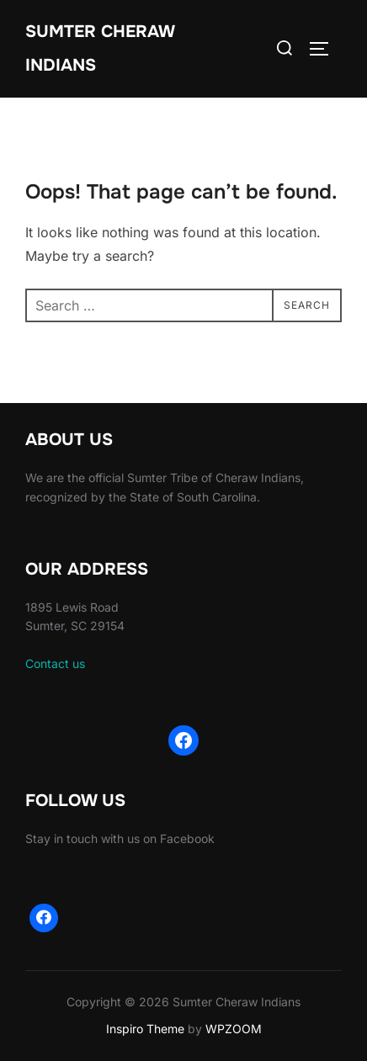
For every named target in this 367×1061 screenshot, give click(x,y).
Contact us (55, 663)
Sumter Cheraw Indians (99, 48)
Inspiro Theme (145, 1028)
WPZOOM (233, 1028)
